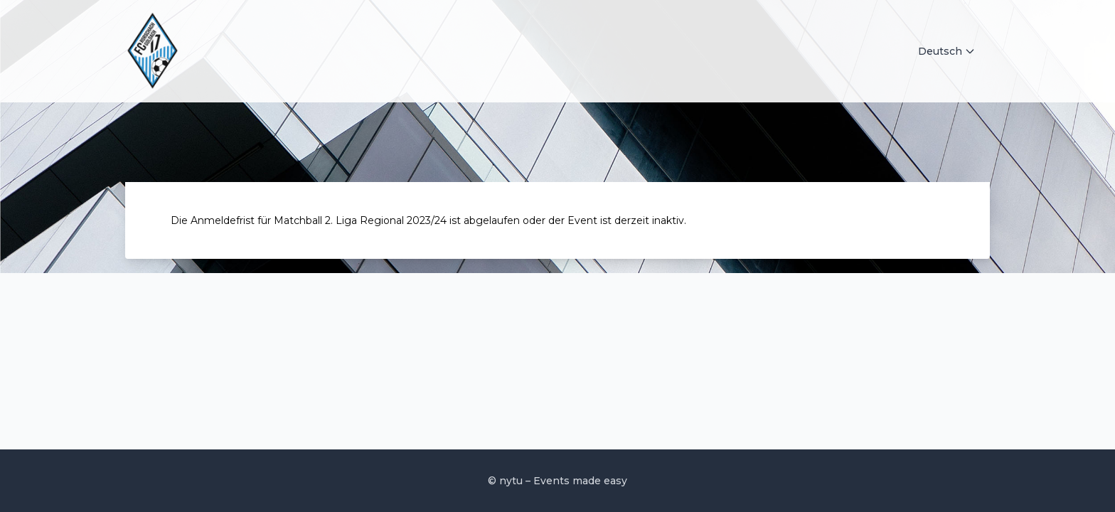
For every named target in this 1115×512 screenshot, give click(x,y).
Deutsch (947, 51)
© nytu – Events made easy (557, 480)
